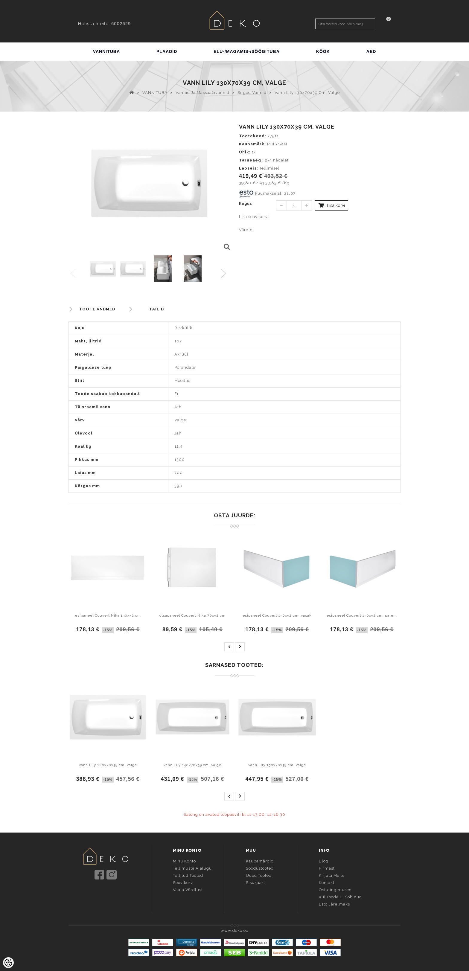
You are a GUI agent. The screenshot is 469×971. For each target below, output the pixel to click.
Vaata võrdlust (188, 889)
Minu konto (184, 860)
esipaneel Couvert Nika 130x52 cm (108, 615)
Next (225, 274)
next (240, 646)
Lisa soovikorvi (254, 216)
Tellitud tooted (188, 875)
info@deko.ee (115, 892)
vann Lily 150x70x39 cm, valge (277, 765)
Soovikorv (183, 882)
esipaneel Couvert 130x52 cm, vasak (277, 615)
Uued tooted (259, 875)
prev (229, 646)
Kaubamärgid (260, 860)
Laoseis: (248, 168)
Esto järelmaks (334, 903)
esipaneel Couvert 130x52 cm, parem (362, 615)
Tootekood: (252, 136)
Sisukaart (255, 882)
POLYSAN (277, 144)
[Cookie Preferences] (8, 962)
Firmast (327, 867)
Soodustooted (260, 867)
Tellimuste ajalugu (192, 867)
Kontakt (326, 882)
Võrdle (245, 230)
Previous (73, 274)
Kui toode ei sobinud (340, 896)
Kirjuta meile (332, 875)
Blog (323, 860)
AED (371, 51)
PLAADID (166, 51)
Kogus (245, 204)
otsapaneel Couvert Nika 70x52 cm (192, 615)
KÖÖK (323, 51)
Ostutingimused (335, 889)
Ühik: (245, 152)
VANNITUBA (106, 51)
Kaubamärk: (252, 144)
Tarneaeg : (251, 160)
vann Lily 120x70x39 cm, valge (108, 765)
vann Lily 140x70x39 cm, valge (192, 765)
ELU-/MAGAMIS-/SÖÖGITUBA (247, 51)
